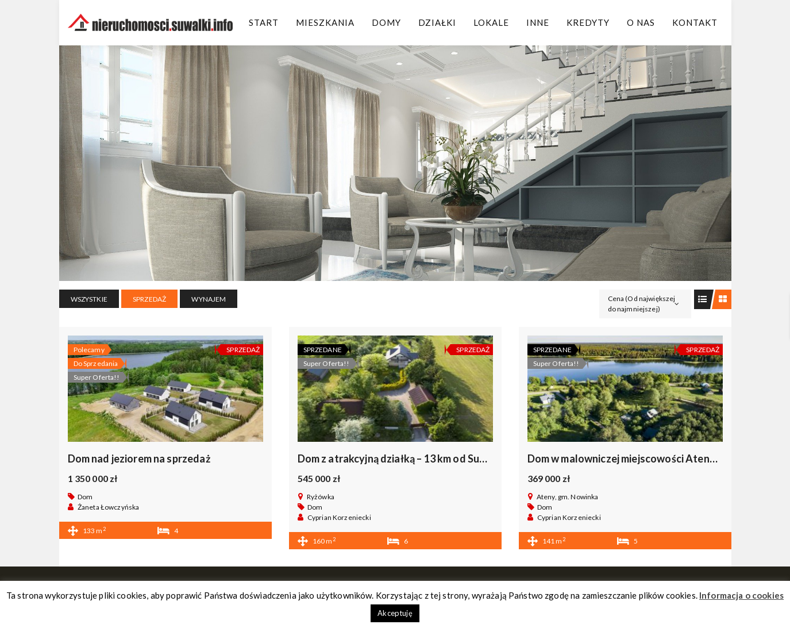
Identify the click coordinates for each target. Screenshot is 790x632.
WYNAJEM (208, 299)
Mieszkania (325, 22)
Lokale (491, 22)
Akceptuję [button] (394, 613)
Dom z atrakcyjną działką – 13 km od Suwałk (400, 458)
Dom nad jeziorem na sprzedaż (139, 458)
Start (264, 22)
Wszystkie (89, 299)
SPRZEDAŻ (149, 299)
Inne (537, 22)
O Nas (641, 22)
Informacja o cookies (741, 595)
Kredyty (588, 22)
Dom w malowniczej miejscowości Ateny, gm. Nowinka (653, 458)
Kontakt (695, 22)
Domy (386, 22)
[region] (395, 163)
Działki (437, 22)
